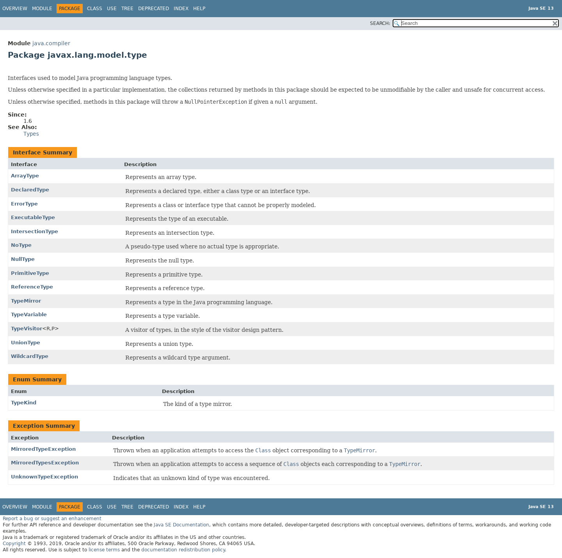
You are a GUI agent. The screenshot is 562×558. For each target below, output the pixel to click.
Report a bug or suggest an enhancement (52, 518)
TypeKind (23, 403)
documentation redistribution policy (183, 550)
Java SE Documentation (181, 525)
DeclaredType (30, 190)
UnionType (25, 342)
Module (42, 8)
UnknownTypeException (44, 477)
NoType (21, 245)
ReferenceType (32, 287)
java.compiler (51, 43)
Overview (14, 8)
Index (181, 8)
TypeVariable (29, 314)
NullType (23, 259)
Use (112, 8)
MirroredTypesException (45, 463)
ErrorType (24, 204)
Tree (127, 8)
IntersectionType (34, 231)
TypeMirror (26, 301)
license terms (104, 550)
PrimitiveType (30, 273)
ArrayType (25, 176)
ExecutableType (33, 217)
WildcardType (29, 356)
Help (199, 8)
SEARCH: (380, 23)
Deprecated (153, 8)
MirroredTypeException (43, 449)
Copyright (14, 543)
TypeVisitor (26, 328)
